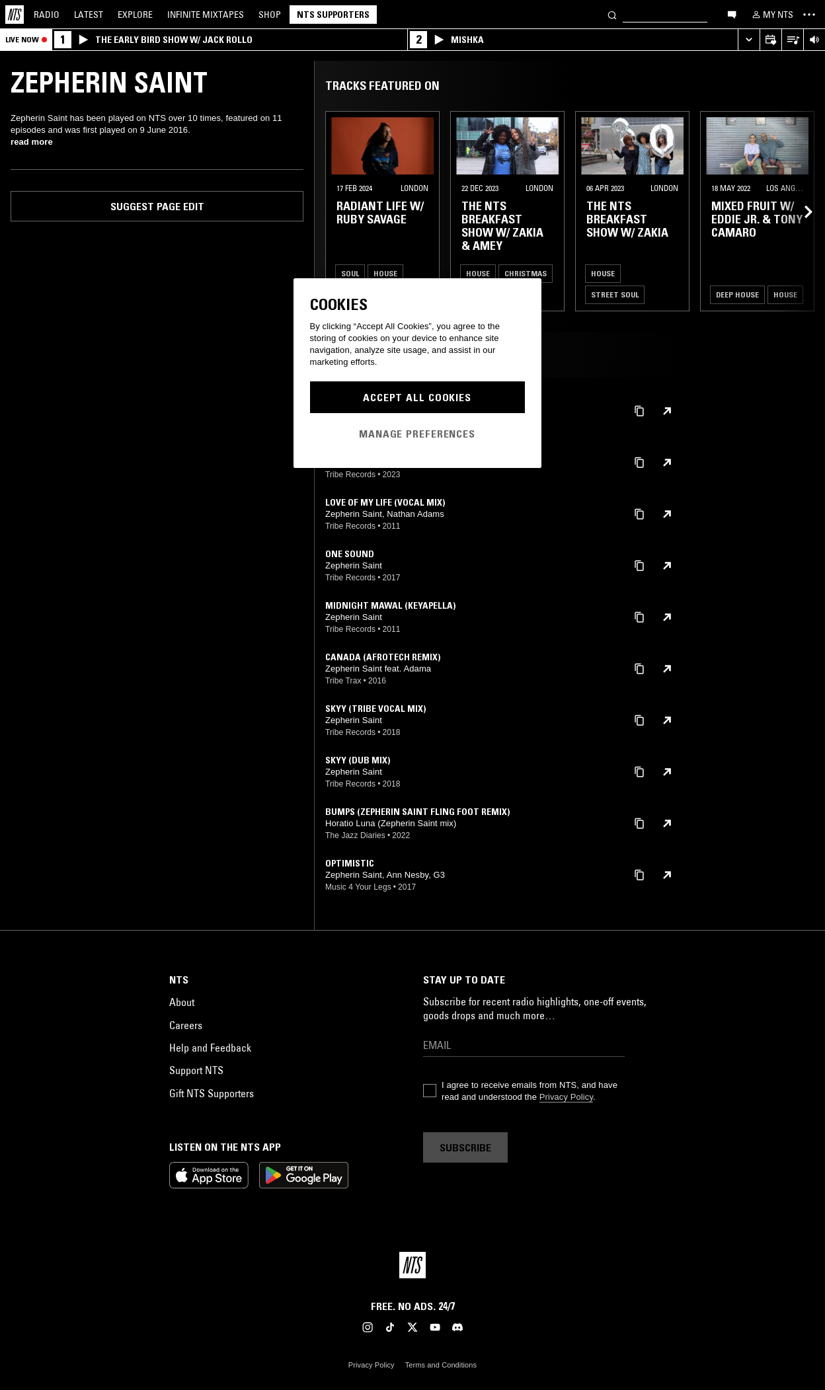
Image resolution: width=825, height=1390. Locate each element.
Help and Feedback (210, 1047)
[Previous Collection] (800, 211)
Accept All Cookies (417, 397)
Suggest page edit (157, 206)
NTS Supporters (333, 14)
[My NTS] (771, 14)
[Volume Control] (814, 40)
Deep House (737, 294)
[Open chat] (732, 13)
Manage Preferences (417, 433)
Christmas (525, 273)
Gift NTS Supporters (211, 1093)
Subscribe (465, 1147)
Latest (88, 14)
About (181, 1002)
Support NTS (196, 1070)
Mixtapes (205, 14)
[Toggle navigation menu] (809, 14)
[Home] (14, 14)
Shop (269, 14)
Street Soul (615, 294)
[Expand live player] (749, 40)
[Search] (612, 14)
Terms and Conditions (441, 1365)
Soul (350, 273)
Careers (185, 1025)
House (385, 273)
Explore (135, 14)
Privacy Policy (566, 1097)
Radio (46, 14)
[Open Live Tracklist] (792, 40)
